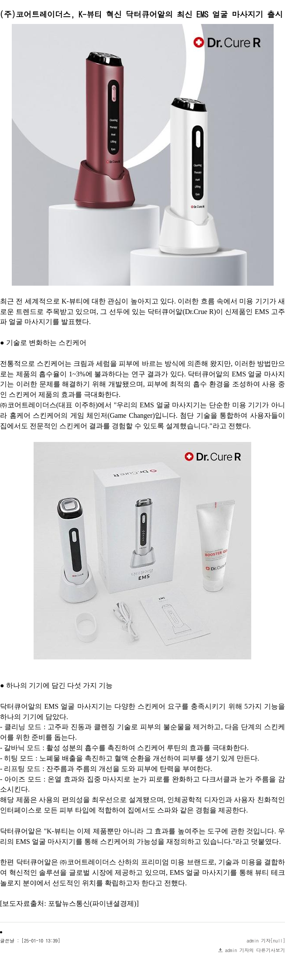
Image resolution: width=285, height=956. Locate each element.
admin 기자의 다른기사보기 (255, 950)
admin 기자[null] (266, 940)
